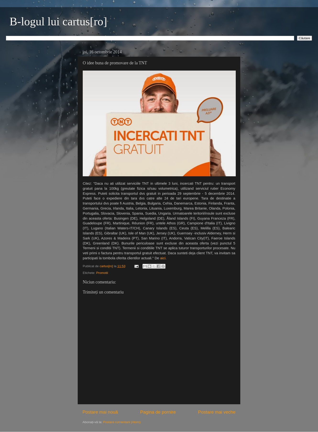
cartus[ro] (107, 266)
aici (162, 258)
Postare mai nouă (100, 412)
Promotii (102, 273)
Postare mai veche (217, 412)
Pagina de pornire (158, 412)
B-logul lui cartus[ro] (58, 21)
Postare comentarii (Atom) (122, 422)
